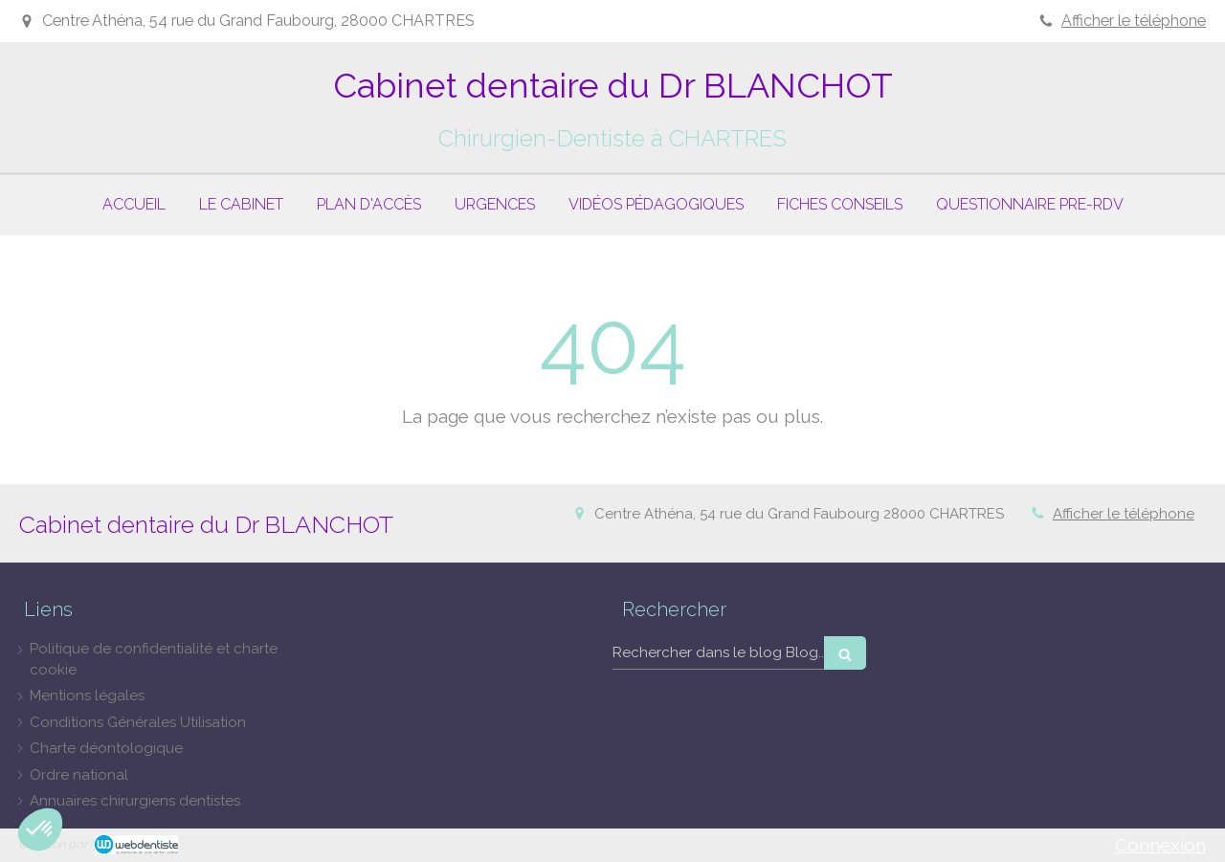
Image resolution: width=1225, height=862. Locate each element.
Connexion (1160, 844)
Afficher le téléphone (1133, 20)
